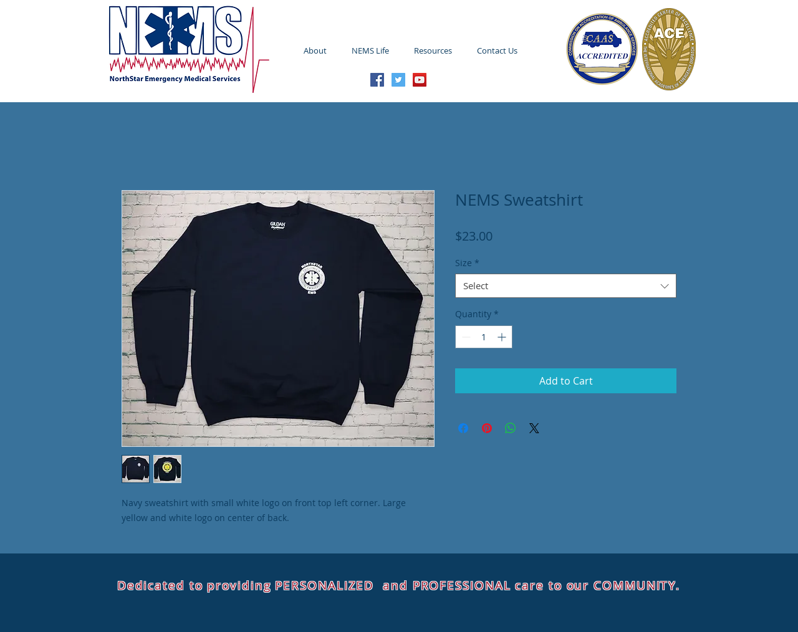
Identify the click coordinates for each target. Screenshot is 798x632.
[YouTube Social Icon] (419, 80)
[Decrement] (465, 337)
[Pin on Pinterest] (486, 428)
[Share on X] (534, 428)
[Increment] (503, 337)
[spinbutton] (484, 337)
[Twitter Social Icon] (398, 80)
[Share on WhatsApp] (510, 428)
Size (467, 263)
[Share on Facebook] (463, 428)
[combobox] (565, 286)
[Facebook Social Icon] (377, 80)
